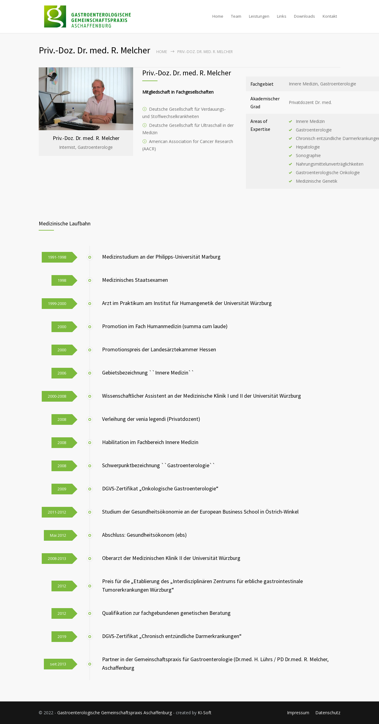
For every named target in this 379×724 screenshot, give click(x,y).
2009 (62, 489)
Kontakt (330, 16)
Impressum (298, 712)
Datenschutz (327, 712)
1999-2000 (57, 303)
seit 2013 (58, 664)
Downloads (304, 16)
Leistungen (259, 16)
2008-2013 (57, 558)
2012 (62, 586)
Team (236, 16)
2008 (62, 419)
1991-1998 (57, 257)
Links (281, 16)
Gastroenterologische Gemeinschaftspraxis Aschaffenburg (114, 712)
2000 (62, 326)
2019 (62, 636)
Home (217, 16)
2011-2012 (57, 512)
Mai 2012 (58, 535)
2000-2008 (57, 396)
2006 (62, 373)
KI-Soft (204, 712)
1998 (62, 280)
